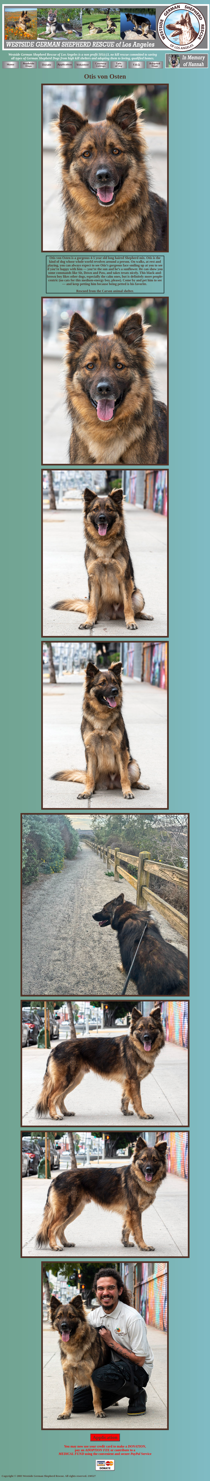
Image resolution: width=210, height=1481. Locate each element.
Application (105, 1437)
